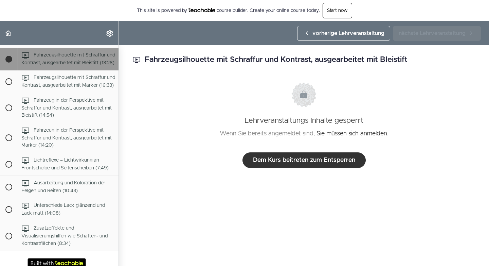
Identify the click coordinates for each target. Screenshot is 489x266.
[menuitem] (110, 33)
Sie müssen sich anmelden (351, 134)
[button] (8, 33)
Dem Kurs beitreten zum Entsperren (304, 160)
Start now (337, 10)
